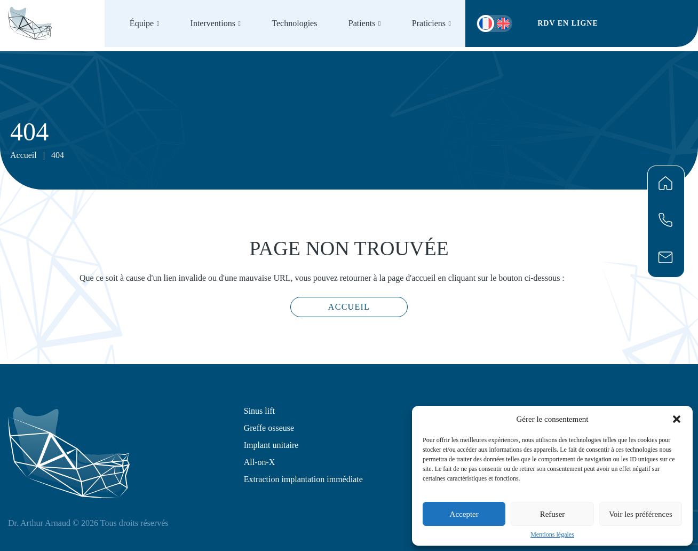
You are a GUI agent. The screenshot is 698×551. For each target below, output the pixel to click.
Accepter (464, 514)
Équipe (142, 23)
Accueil (23, 155)
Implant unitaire (271, 445)
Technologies (294, 23)
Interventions (213, 23)
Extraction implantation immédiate (303, 479)
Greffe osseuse (269, 427)
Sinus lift (259, 410)
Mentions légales (552, 534)
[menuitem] (503, 23)
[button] (676, 419)
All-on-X (259, 462)
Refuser (552, 514)
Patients (362, 23)
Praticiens (429, 23)
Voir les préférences (640, 514)
